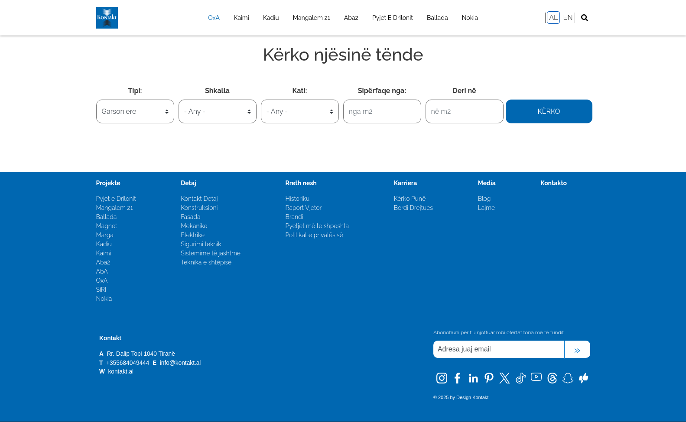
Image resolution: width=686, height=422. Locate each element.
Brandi (294, 216)
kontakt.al (120, 371)
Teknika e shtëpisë (206, 262)
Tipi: (135, 91)
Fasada (190, 216)
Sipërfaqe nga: (382, 91)
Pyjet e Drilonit (116, 198)
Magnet (106, 225)
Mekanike (194, 225)
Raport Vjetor (303, 207)
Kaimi (241, 17)
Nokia (470, 17)
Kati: (300, 91)
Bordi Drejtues (413, 207)
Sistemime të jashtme (211, 253)
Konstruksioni (199, 207)
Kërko (548, 111)
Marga (105, 235)
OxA (214, 17)
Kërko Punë (410, 198)
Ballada (437, 17)
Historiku (297, 198)
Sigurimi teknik (201, 244)
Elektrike (193, 235)
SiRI (101, 289)
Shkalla (217, 91)
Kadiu (271, 17)
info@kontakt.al (180, 363)
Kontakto (553, 183)
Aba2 (351, 17)
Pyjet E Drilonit (392, 17)
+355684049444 (128, 363)
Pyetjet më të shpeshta (317, 225)
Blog (484, 198)
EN (567, 17)
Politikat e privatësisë (314, 235)
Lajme (486, 207)
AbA (102, 271)
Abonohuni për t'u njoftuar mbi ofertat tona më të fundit (498, 332)
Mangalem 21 (311, 17)
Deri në (464, 91)
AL (553, 17)
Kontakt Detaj (199, 198)
